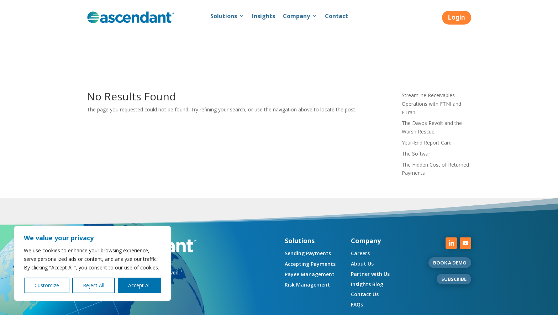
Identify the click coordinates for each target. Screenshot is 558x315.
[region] (92, 263)
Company (296, 17)
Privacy (129, 307)
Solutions (223, 17)
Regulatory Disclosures (171, 307)
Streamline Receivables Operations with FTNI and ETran (431, 63)
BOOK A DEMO (450, 222)
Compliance (100, 307)
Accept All (139, 285)
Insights (263, 17)
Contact (336, 17)
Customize (47, 285)
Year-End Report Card (427, 102)
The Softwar (416, 113)
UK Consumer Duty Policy (231, 307)
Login (456, 17)
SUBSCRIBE (454, 239)
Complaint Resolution (290, 307)
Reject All (93, 285)
